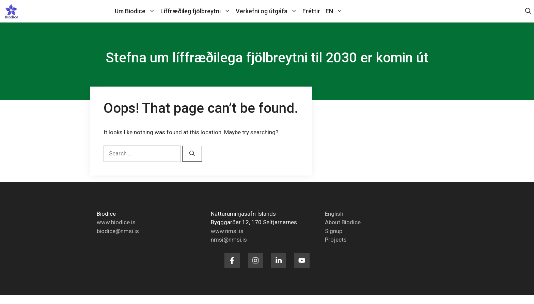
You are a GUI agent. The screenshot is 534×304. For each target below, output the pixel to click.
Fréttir (311, 11)
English (334, 213)
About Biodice (343, 222)
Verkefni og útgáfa (268, 11)
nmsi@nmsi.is (229, 239)
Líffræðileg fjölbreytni (196, 11)
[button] (528, 11)
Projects (336, 239)
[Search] (192, 154)
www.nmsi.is (227, 231)
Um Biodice (136, 11)
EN (335, 11)
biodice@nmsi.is (118, 231)
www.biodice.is (116, 222)
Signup (333, 231)
